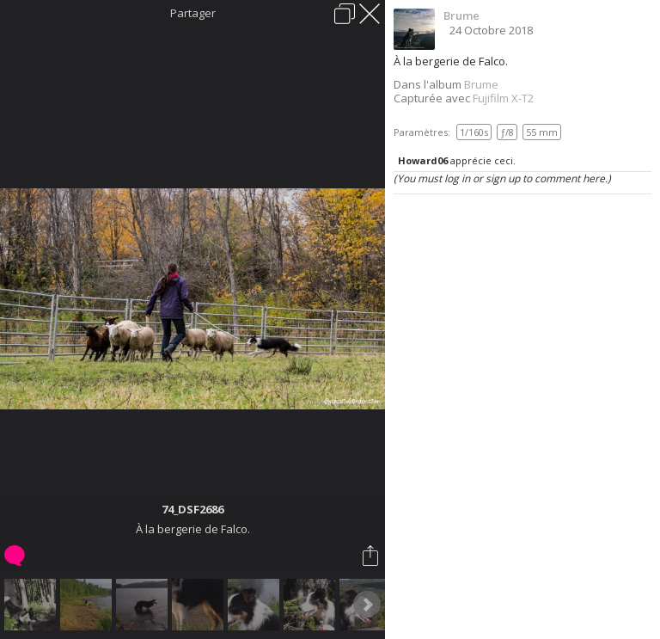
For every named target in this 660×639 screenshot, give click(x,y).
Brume (461, 15)
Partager (193, 13)
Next (367, 604)
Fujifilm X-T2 (503, 98)
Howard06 (423, 160)
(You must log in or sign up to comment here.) (502, 178)
